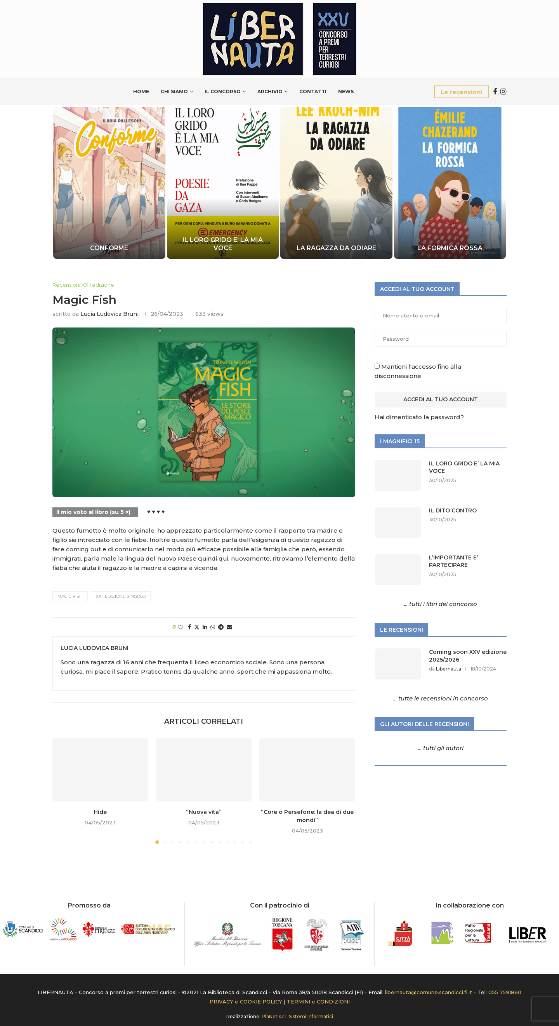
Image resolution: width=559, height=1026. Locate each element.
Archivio (270, 91)
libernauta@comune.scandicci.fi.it (428, 992)
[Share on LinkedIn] (205, 627)
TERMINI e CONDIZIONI (318, 1001)
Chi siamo (174, 91)
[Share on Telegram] (221, 627)
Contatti (312, 91)
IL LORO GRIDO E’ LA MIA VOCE (222, 244)
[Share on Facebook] (189, 627)
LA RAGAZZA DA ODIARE (336, 248)
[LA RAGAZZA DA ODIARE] (336, 183)
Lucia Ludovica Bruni (109, 313)
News (346, 91)
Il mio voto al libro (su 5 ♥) (93, 512)
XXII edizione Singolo (121, 596)
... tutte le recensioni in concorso (440, 698)
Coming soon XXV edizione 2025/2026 (468, 655)
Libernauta (448, 669)
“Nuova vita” (204, 811)
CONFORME (109, 248)
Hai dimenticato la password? (419, 417)
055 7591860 (504, 992)
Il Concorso (223, 91)
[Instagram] (503, 92)
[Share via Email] (229, 627)
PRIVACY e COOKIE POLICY (246, 1001)
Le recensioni (461, 92)
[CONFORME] (109, 183)
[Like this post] (180, 627)
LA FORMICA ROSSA (450, 248)
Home (141, 91)
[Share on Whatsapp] (212, 627)
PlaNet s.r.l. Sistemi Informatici (297, 1016)
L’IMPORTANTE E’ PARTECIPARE (453, 561)
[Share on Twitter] (197, 627)
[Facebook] (495, 92)
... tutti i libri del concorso (440, 604)
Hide (100, 811)
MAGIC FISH (70, 596)
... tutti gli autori (441, 748)
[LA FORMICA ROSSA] (450, 183)
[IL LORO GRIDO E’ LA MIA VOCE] (223, 183)
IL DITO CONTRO (453, 510)
